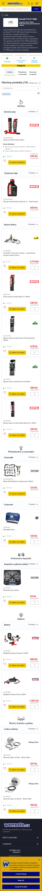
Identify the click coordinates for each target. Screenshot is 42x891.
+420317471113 (14, 856)
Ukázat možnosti (17, 162)
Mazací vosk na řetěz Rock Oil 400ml (16, 382)
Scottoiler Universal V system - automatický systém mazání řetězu (19, 254)
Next (40, 73)
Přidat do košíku (17, 267)
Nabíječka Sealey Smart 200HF (14, 694)
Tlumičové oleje (19, 173)
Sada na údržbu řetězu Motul (13, 140)
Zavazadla (19, 457)
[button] (32, 3)
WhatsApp (7, 61)
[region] (21, 874)
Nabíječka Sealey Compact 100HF (15, 653)
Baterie (19, 625)
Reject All (21, 880)
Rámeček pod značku (11, 590)
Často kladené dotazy (21, 61)
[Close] (39, 859)
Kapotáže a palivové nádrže (19, 564)
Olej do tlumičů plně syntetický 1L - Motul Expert (20, 202)
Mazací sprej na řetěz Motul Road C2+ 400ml (19, 423)
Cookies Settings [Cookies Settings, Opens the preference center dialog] (21, 874)
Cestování (19, 504)
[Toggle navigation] (4, 4)
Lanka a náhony (19, 729)
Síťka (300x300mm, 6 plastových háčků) (18, 481)
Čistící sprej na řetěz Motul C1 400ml (16, 297)
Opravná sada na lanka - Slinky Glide (16, 757)
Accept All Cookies (21, 887)
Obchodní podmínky (34, 61)
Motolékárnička (9, 530)
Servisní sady (19, 112)
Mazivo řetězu (19, 224)
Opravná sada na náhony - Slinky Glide (17, 799)
